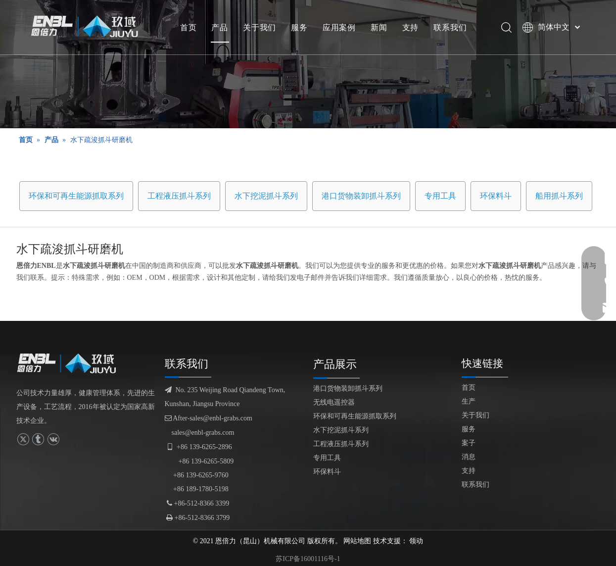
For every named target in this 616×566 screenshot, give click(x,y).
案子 (468, 443)
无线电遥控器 (334, 402)
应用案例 (339, 27)
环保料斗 (496, 196)
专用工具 (440, 196)
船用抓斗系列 (559, 196)
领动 (416, 541)
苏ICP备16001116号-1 (308, 559)
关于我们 (259, 27)
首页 (188, 27)
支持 (410, 27)
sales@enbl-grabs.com (203, 432)
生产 (468, 401)
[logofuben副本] (70, 363)
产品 (219, 27)
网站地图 (357, 541)
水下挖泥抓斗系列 (266, 196)
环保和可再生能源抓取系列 (76, 196)
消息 (468, 457)
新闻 (379, 27)
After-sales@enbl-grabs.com (208, 418)
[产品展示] (308, 64)
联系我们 (450, 27)
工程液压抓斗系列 (179, 196)
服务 (299, 27)
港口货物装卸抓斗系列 (361, 196)
